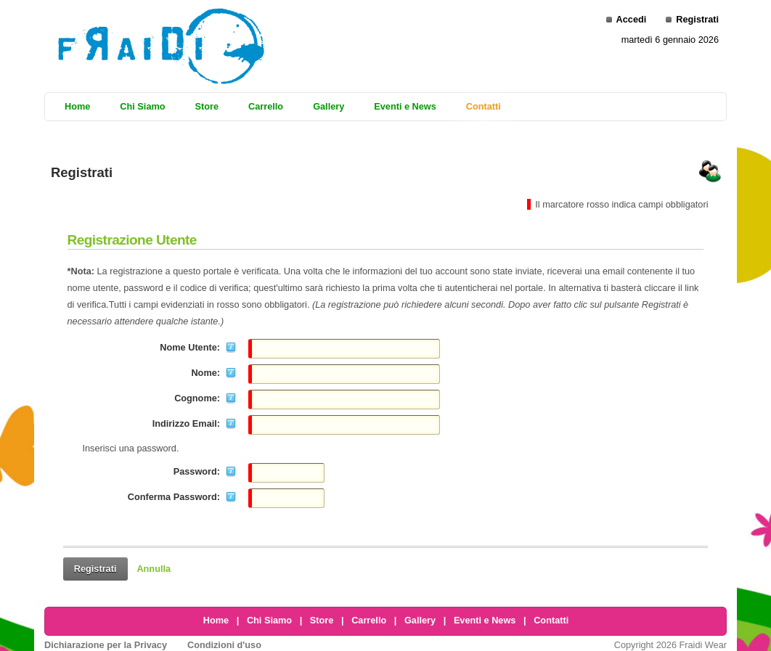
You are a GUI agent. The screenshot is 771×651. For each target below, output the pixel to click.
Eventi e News (485, 620)
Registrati (697, 19)
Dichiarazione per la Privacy (105, 644)
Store (322, 620)
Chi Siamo (269, 620)
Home (216, 620)
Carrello (368, 620)
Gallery (420, 620)
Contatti (551, 620)
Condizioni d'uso (224, 644)
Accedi (631, 19)
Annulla (153, 568)
